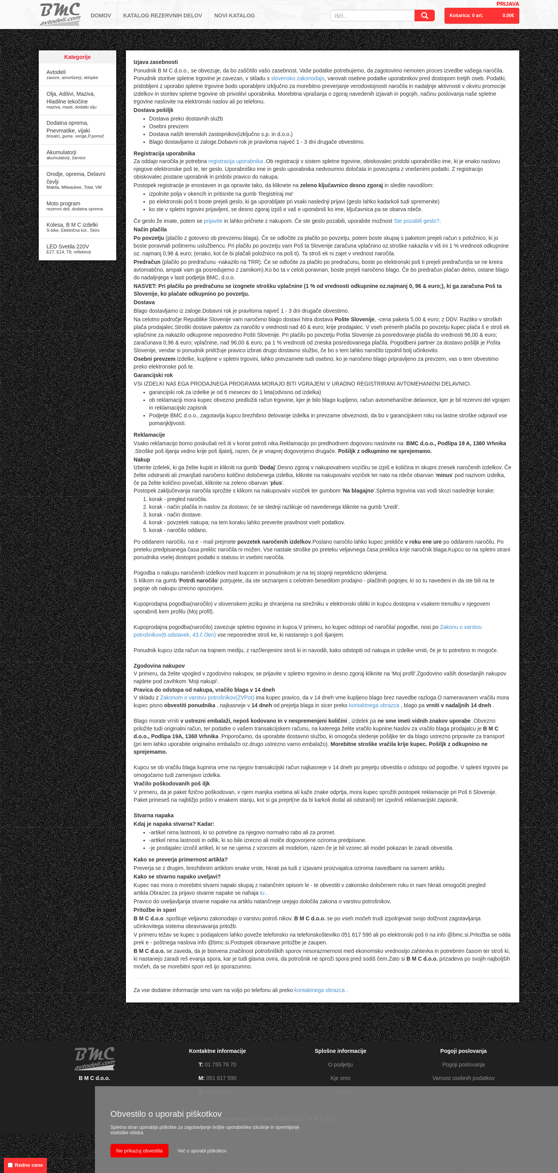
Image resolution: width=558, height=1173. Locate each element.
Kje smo (340, 1078)
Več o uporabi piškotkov (202, 1151)
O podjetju (340, 1064)
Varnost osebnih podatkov (463, 1078)
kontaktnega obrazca (375, 705)
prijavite (214, 221)
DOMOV (101, 15)
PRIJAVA (507, 4)
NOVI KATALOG (234, 15)
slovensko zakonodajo (298, 78)
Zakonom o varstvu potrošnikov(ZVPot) (208, 697)
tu (263, 893)
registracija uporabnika (236, 161)
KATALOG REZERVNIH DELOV (162, 15)
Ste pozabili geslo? (416, 221)
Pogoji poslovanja (463, 1064)
